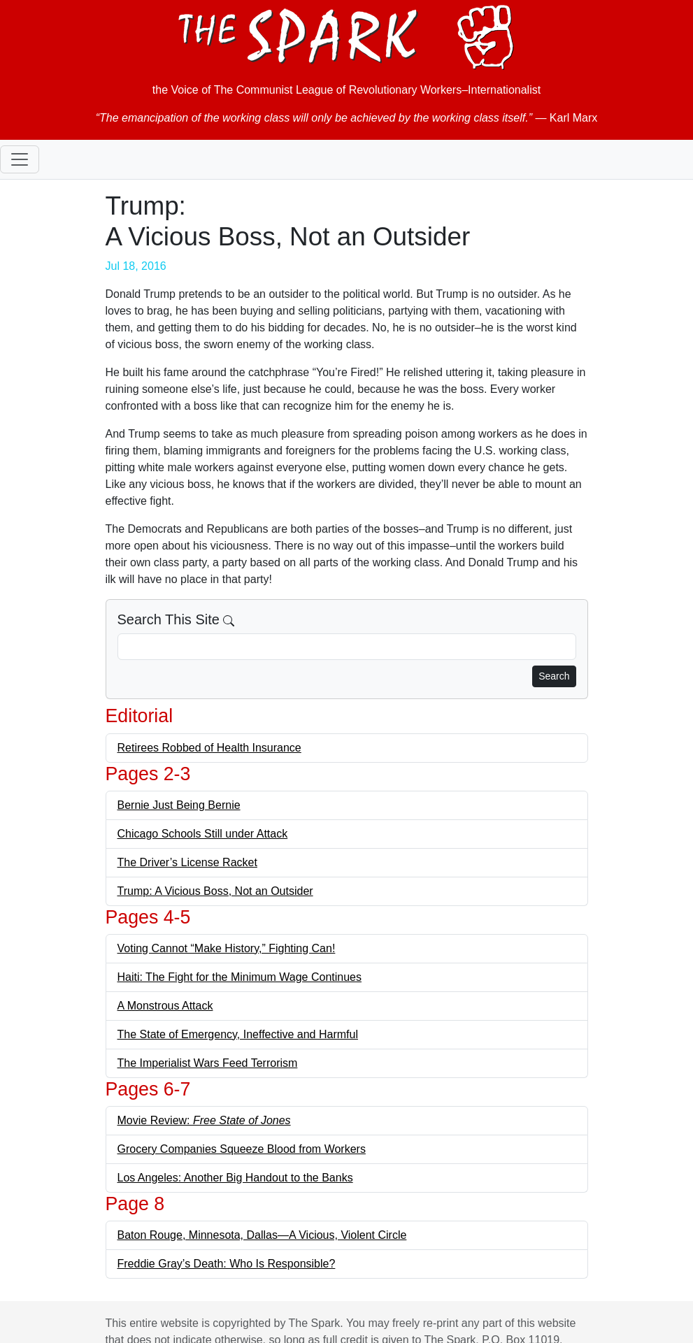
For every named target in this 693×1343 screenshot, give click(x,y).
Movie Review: (204, 1120)
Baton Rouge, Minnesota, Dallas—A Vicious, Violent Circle (262, 1235)
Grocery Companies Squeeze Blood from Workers (241, 1149)
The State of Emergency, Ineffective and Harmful (237, 1034)
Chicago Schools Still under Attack (202, 834)
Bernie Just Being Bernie (179, 805)
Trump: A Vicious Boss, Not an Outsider (215, 891)
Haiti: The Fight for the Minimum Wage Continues (239, 977)
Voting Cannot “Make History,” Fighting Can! (226, 948)
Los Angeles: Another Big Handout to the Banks (235, 1178)
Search (553, 676)
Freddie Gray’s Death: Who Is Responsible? (226, 1264)
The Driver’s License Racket (187, 862)
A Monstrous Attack (165, 1006)
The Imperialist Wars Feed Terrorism (207, 1063)
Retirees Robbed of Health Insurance (209, 748)
